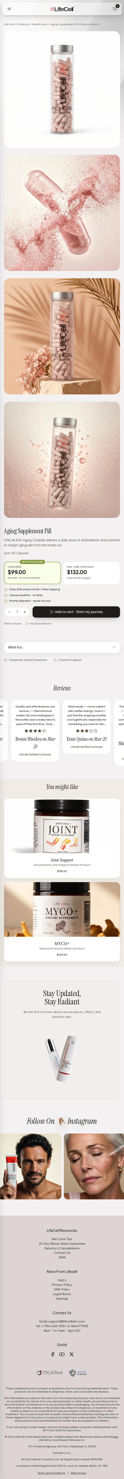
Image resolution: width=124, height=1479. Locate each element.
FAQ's (62, 1280)
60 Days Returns (40, 623)
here (115, 1437)
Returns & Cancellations (62, 1248)
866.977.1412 (79, 1326)
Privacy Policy (62, 1285)
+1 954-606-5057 (53, 1326)
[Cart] (115, 9)
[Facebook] (52, 1354)
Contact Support (68, 660)
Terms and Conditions (51, 1473)
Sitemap (62, 1299)
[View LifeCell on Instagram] (61, 1121)
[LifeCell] (62, 8)
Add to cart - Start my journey (76, 612)
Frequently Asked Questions (25, 660)
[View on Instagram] (46, 1166)
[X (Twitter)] (71, 1354)
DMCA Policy (79, 1473)
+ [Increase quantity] (25, 612)
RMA (62, 1257)
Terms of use (12, 623)
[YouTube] (62, 1354)
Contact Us (62, 1253)
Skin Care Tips (62, 1239)
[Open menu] (9, 9)
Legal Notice (62, 1294)
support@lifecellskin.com (66, 1321)
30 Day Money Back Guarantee (62, 1244)
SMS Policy (62, 1289)
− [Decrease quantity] (9, 612)
